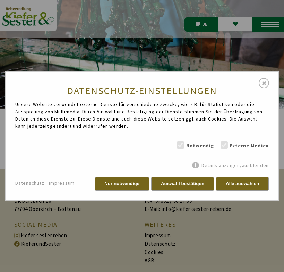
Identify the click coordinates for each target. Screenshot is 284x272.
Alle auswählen (242, 183)
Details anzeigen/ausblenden (235, 165)
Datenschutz (29, 183)
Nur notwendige (121, 183)
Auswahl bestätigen (182, 183)
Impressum (62, 183)
